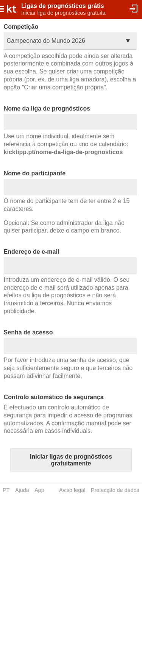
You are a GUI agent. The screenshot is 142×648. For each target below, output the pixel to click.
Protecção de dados (115, 490)
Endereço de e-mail (31, 251)
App (39, 490)
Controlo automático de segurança (54, 397)
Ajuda (22, 490)
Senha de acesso (28, 332)
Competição (21, 26)
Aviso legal (72, 490)
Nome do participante (35, 173)
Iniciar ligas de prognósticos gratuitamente (71, 460)
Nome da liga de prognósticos (47, 108)
